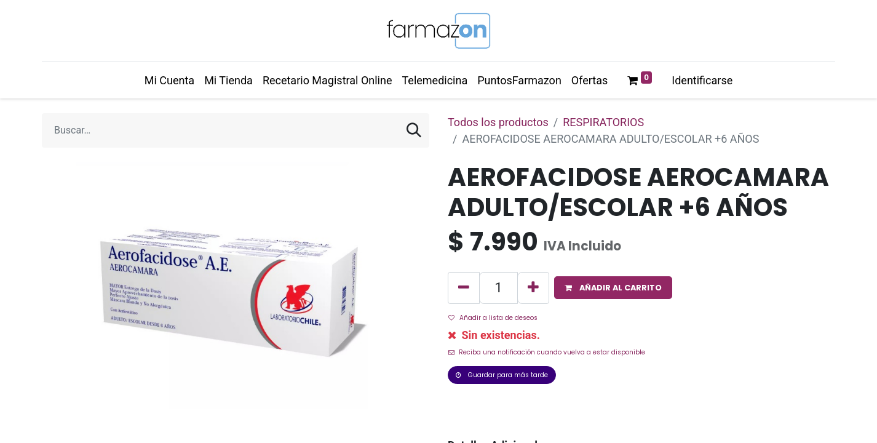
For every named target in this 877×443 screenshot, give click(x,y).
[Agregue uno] (533, 288)
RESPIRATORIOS (603, 122)
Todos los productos (498, 122)
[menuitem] (169, 80)
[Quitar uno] (464, 288)
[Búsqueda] (414, 130)
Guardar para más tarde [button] (502, 375)
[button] (613, 287)
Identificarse (702, 80)
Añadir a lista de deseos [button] (493, 317)
